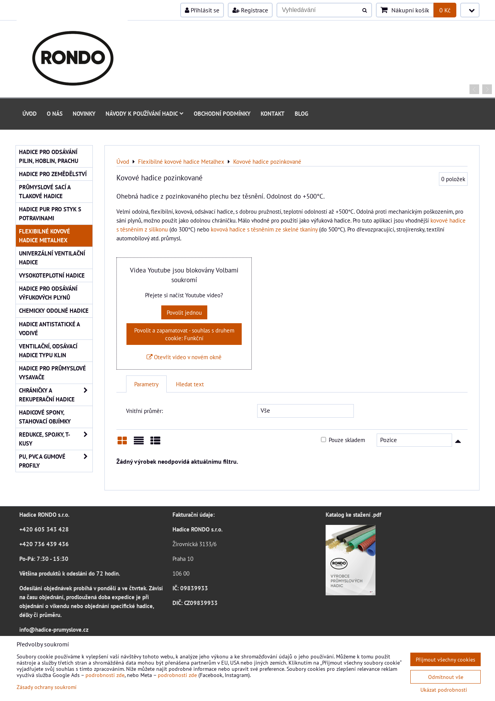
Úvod (29, 113)
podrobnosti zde (105, 675)
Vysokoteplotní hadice (52, 275)
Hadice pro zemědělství (53, 174)
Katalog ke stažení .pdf (353, 514)
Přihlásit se (202, 10)
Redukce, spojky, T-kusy (55, 439)
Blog (301, 113)
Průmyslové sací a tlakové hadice (45, 191)
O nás (55, 113)
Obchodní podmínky (222, 113)
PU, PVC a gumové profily (55, 461)
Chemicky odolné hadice (54, 310)
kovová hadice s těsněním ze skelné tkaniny (264, 229)
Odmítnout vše (445, 676)
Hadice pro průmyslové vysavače (52, 372)
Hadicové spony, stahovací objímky (45, 416)
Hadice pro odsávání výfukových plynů (48, 293)
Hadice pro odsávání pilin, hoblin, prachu (48, 156)
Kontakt (273, 113)
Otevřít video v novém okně (184, 357)
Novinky (84, 113)
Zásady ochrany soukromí (47, 687)
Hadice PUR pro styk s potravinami (50, 213)
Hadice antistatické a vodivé (49, 328)
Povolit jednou (184, 312)
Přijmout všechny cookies (445, 659)
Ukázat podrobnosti (443, 690)
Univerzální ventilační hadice (52, 257)
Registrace (250, 10)
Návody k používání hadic (145, 113)
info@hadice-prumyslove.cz (54, 629)
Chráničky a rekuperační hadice (55, 395)
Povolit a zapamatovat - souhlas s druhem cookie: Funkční (184, 334)
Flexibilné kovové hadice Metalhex (44, 235)
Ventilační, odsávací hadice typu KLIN (48, 350)
